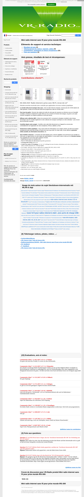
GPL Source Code (26, 240)
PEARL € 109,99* (29, 180)
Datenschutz (64, 1)
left (21, 94)
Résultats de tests (8, 74)
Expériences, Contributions (11, 69)
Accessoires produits (9, 55)
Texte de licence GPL (38, 240)
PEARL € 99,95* (28, 178)
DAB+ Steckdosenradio (10, 133)
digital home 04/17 (29, 73)
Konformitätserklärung (28, 238)
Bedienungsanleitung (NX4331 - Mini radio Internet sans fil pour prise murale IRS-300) (46, 242)
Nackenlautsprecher (10, 158)
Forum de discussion (9, 71)
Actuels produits (8, 48)
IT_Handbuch (25, 246)
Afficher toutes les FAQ (74, 467)
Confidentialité (8, 179)
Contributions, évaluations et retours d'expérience (40, 50)
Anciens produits (8, 50)
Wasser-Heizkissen (11, 161)
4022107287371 (39, 180)
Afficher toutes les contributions (71, 429)
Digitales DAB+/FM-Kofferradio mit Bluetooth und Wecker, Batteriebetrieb (11, 107)
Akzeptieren (51, 4)
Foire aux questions (30, 52)
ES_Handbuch (25, 244)
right (80, 94)
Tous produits (8, 52)
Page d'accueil (50, 35)
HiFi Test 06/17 (43, 73)
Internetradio (8, 89)
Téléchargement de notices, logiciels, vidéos (39, 49)
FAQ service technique (10, 66)
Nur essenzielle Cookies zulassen (36, 4)
